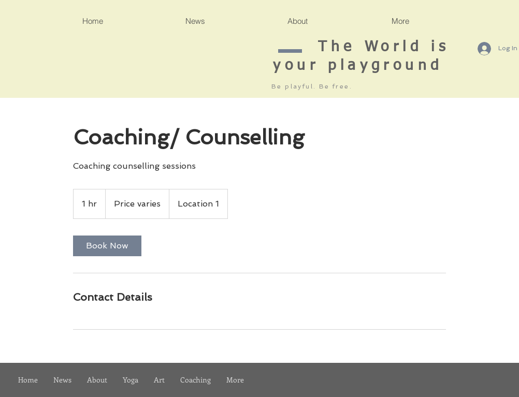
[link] (107, 246)
